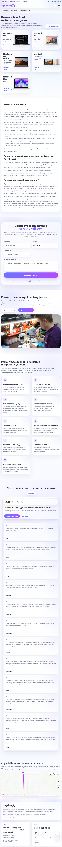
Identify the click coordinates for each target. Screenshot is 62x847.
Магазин (37, 842)
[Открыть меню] (59, 5)
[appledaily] (8, 5)
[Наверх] (57, 833)
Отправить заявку (31, 275)
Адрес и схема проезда (9, 310)
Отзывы (45, 838)
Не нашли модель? (53, 26)
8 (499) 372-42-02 (57, 1)
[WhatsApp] (50, 1)
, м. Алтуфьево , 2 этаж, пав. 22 (13, 830)
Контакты (37, 838)
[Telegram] (48, 1)
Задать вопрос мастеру (26, 310)
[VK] (52, 1)
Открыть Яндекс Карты (12, 516)
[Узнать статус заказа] (57, 837)
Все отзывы (31, 493)
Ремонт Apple (53, 838)
